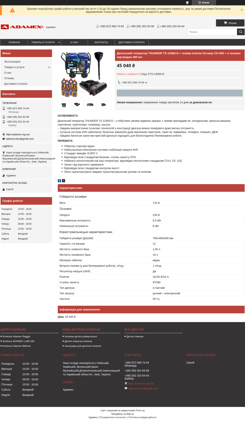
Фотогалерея (12, 61)
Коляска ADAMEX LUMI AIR (19, 341)
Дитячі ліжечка (135, 336)
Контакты (101, 42)
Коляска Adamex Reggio (16, 336)
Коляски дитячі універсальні (81, 336)
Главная (14, 42)
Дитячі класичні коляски (78, 341)
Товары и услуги (43, 42)
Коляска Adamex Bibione (17, 346)
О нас (74, 42)
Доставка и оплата (132, 42)
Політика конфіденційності (143, 417)
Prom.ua (140, 410)
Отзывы (9, 78)
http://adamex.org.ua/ (18, 134)
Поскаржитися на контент (112, 417)
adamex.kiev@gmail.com (20, 138)
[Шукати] (241, 32)
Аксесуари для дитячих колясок (83, 346)
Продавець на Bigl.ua (122, 414)
